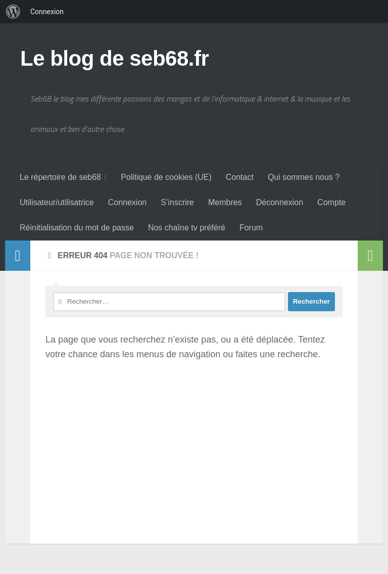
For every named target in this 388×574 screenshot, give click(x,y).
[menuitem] (13, 11)
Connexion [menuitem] (47, 12)
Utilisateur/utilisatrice (57, 202)
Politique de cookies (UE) (166, 177)
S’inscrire (177, 202)
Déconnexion (279, 202)
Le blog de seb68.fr (114, 58)
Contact (240, 177)
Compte (331, 202)
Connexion (127, 202)
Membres (225, 202)
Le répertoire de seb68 (60, 177)
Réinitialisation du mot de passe (77, 227)
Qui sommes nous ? (304, 177)
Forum (251, 227)
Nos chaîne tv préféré (186, 227)
